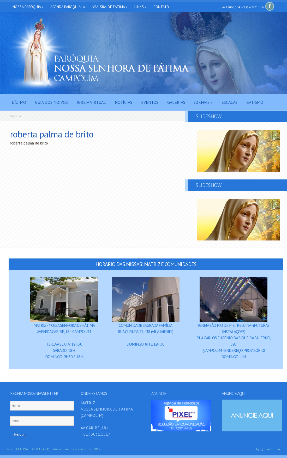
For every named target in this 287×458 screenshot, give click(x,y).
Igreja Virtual (91, 102)
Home (14, 116)
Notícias (123, 102)
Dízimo (19, 102)
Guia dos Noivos (51, 102)
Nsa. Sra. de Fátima (110, 6)
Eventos (149, 102)
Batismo (254, 102)
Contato (161, 6)
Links (140, 6)
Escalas (229, 102)
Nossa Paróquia (28, 6)
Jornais (203, 102)
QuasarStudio (270, 449)
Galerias (176, 102)
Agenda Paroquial (67, 6)
